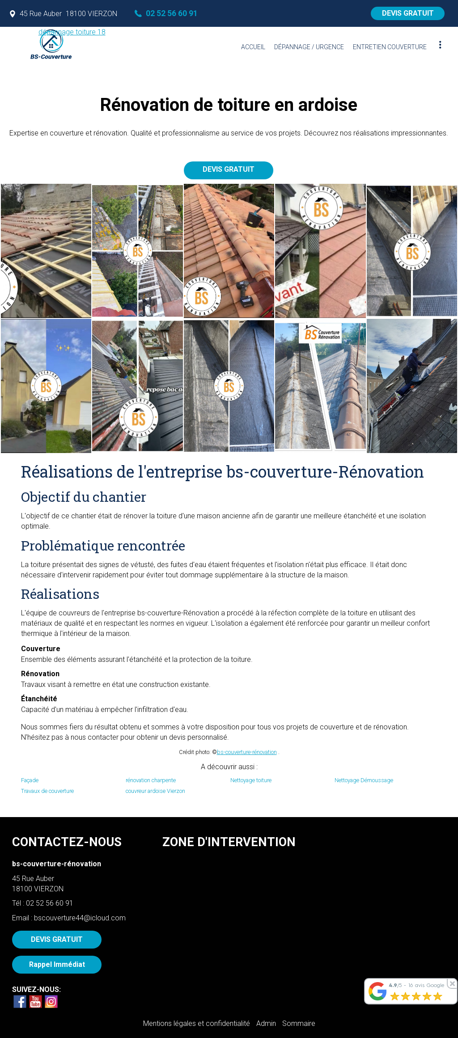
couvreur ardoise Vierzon (155, 791)
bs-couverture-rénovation (247, 752)
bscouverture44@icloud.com (80, 918)
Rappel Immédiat (57, 964)
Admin (266, 1023)
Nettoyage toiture (250, 780)
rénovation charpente (151, 780)
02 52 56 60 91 (49, 903)
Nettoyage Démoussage (364, 780)
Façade (29, 780)
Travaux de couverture (47, 791)
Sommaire (298, 1023)
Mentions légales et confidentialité (196, 1023)
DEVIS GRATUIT (408, 13)
